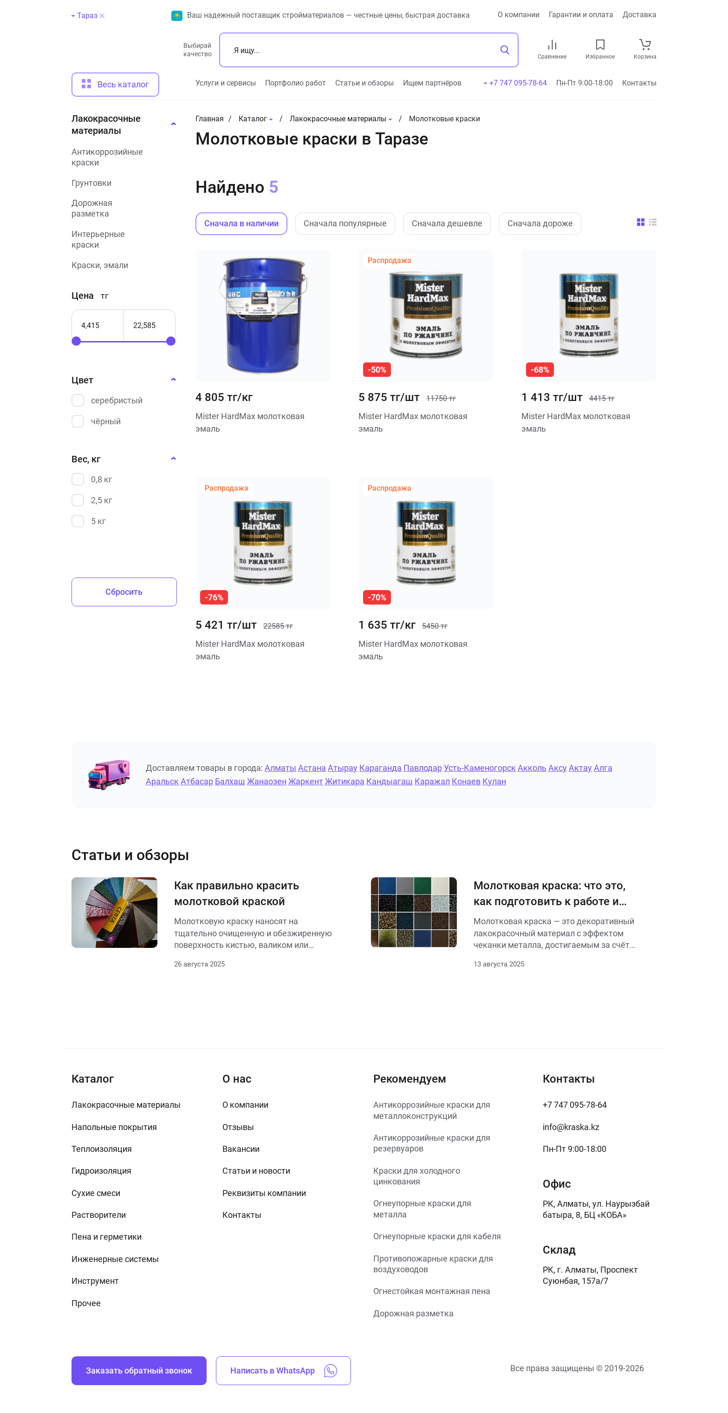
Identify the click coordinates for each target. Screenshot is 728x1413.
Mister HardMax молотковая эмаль (250, 422)
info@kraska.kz (571, 1127)
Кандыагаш (389, 781)
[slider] (76, 341)
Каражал (432, 781)
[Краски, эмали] (121, 265)
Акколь (532, 768)
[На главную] (123, 53)
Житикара (344, 781)
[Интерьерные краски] (121, 239)
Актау (580, 768)
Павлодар (422, 768)
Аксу (557, 768)
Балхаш (230, 781)
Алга (603, 768)
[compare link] (552, 44)
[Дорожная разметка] (121, 208)
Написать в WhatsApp (283, 1370)
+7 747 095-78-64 (575, 1105)
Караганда (380, 768)
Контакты (639, 83)
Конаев (466, 781)
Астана (312, 768)
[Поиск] (369, 50)
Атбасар (197, 781)
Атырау (343, 768)
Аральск (162, 781)
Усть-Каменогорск (480, 768)
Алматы (280, 768)
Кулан (494, 781)
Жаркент (305, 781)
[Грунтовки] (121, 182)
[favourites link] (600, 44)
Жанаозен (266, 781)
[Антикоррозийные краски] (121, 157)
